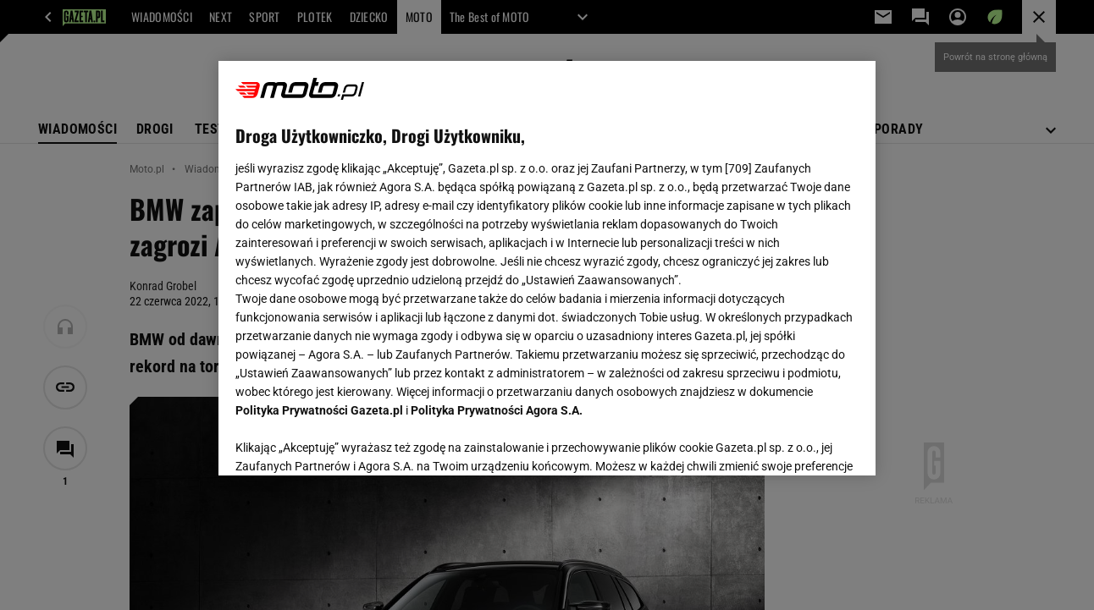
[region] (546, 268)
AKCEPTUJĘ (800, 442)
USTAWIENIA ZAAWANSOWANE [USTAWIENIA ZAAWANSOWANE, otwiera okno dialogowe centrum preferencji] (346, 441)
